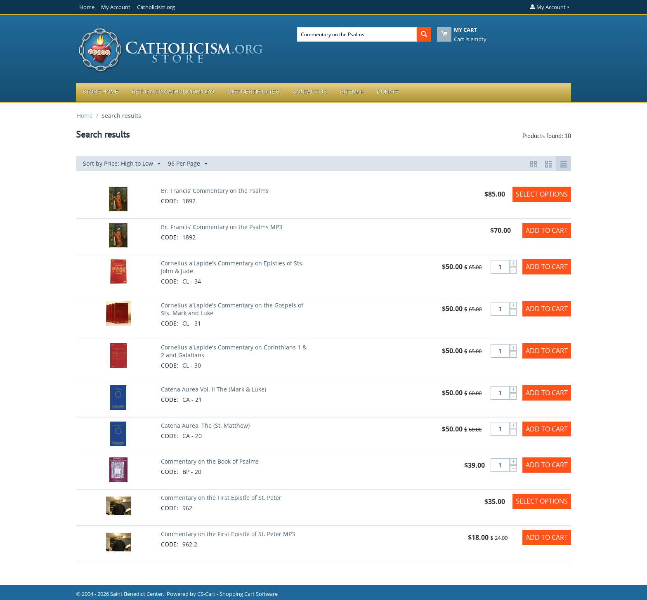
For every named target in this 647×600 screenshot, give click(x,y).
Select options (542, 194)
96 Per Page (188, 163)
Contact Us (310, 92)
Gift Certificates (253, 92)
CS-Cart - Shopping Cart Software (237, 594)
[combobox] (357, 34)
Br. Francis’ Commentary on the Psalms (215, 191)
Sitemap (352, 92)
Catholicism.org (156, 7)
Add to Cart (547, 230)
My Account (115, 7)
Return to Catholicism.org (173, 92)
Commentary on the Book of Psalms (210, 461)
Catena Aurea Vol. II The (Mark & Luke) (213, 389)
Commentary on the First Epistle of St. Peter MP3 (228, 534)
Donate (388, 92)
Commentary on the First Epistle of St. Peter (221, 498)
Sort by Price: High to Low (122, 163)
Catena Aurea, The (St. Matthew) (205, 425)
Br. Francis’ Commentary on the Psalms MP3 (221, 227)
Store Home (100, 92)
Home (86, 7)
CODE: (169, 201)
